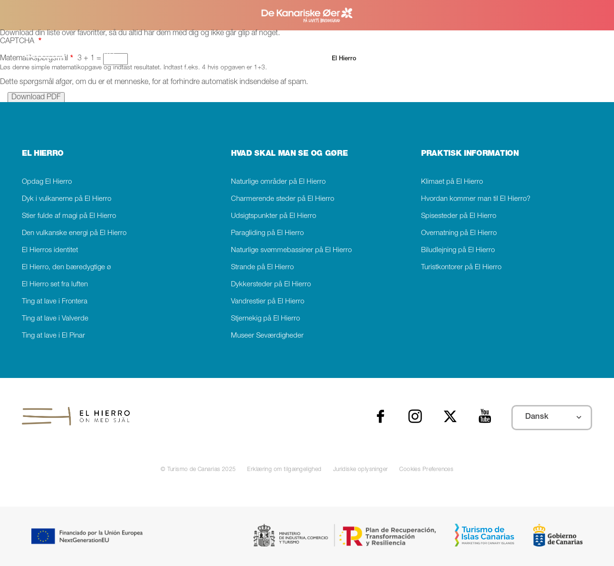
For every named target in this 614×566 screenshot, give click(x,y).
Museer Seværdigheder (267, 336)
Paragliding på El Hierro (267, 233)
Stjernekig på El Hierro (265, 318)
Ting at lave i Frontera (54, 301)
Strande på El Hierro (262, 267)
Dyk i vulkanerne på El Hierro (66, 199)
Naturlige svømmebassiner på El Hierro (291, 250)
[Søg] (219, 59)
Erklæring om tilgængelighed (284, 469)
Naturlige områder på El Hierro (278, 182)
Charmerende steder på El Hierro (282, 199)
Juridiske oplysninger (360, 469)
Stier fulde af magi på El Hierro (69, 216)
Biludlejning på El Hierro (458, 250)
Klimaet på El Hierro (452, 182)
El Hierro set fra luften (55, 284)
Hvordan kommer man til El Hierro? (475, 199)
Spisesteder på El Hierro (458, 216)
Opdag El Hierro (47, 182)
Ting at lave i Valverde (55, 318)
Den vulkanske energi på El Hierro (74, 233)
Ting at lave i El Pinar (53, 336)
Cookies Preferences (426, 469)
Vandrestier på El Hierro (267, 301)
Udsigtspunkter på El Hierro (273, 216)
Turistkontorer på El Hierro (461, 267)
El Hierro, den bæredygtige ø (66, 267)
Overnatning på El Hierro (459, 233)
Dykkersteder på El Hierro (271, 284)
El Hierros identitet (50, 250)
